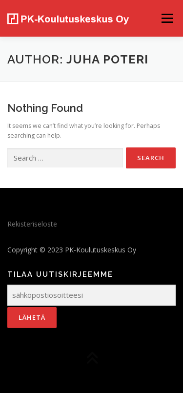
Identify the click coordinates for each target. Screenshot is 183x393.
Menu (167, 18)
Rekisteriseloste (32, 223)
